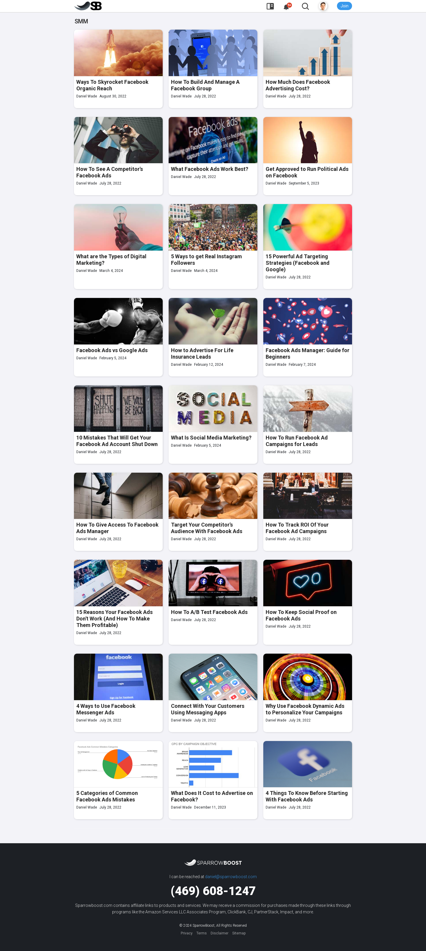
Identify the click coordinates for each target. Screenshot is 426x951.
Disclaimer (219, 933)
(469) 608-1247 (213, 891)
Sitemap (239, 933)
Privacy (187, 933)
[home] (88, 5)
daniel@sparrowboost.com (231, 876)
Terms (201, 933)
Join (344, 6)
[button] (288, 6)
